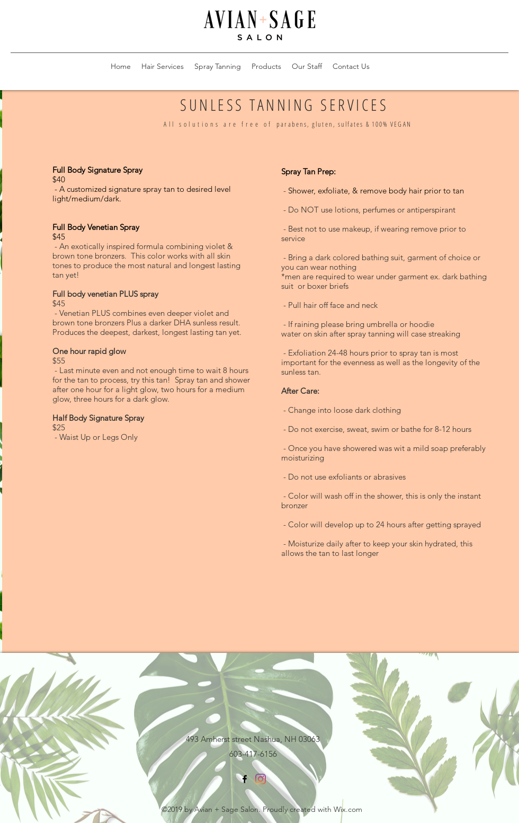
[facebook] (244, 779)
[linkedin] (260, 779)
